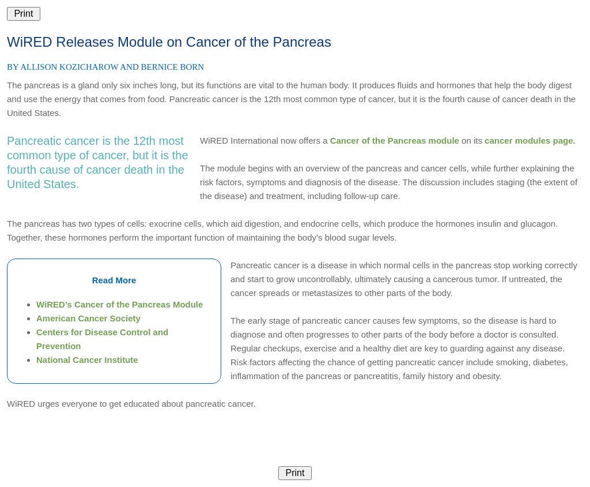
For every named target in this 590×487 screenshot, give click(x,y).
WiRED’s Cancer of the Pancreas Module (119, 304)
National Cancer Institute (87, 360)
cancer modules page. (530, 140)
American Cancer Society (88, 318)
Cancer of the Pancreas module (394, 140)
